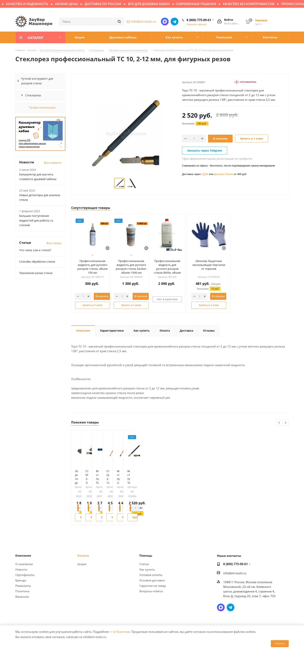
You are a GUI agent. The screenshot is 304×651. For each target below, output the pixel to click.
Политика (22, 591)
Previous (279, 422)
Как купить (147, 569)
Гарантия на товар (152, 586)
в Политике (121, 632)
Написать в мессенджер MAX (165, 21)
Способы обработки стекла (37, 261)
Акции (81, 564)
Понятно (280, 643)
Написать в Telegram (174, 21)
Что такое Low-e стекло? (35, 250)
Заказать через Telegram (204, 150)
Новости (21, 569)
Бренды (20, 580)
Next (285, 422)
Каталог (83, 555)
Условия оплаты (150, 575)
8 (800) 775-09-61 (199, 20)
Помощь (145, 555)
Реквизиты (23, 586)
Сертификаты (25, 575)
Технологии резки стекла (36, 273)
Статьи (144, 564)
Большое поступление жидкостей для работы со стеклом (36, 220)
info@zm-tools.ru (143, 21)
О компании (24, 564)
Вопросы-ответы (151, 591)
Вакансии (22, 596)
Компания (23, 555)
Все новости (52, 163)
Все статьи (54, 243)
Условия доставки (152, 580)
